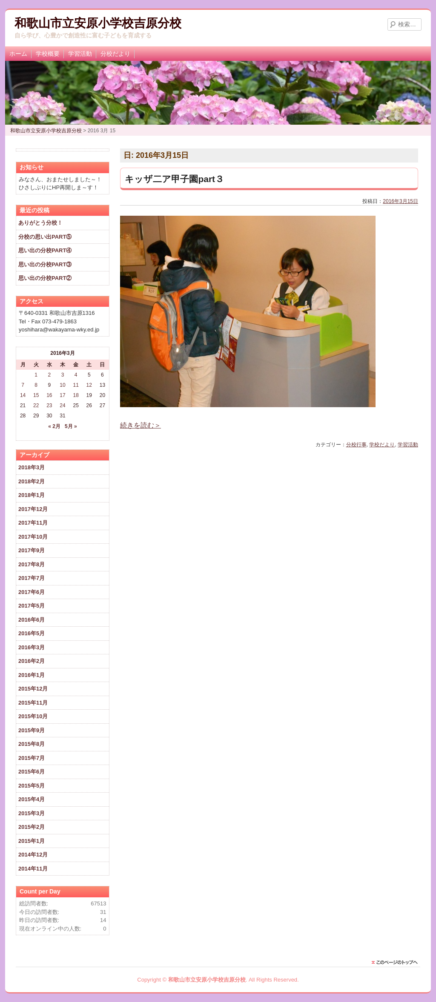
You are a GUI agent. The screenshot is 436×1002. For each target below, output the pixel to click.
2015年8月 (31, 744)
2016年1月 (31, 675)
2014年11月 (33, 868)
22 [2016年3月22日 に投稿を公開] (36, 405)
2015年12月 (33, 688)
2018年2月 (31, 481)
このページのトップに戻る (396, 962)
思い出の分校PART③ (45, 264)
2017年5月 (31, 605)
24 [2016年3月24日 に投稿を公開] (62, 405)
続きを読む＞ (140, 425)
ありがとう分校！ (40, 223)
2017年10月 (33, 537)
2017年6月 (31, 592)
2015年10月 (33, 716)
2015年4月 (31, 799)
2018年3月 (31, 467)
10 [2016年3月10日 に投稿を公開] (62, 385)
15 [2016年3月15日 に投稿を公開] (36, 395)
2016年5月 (31, 633)
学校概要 (48, 53)
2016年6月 (31, 620)
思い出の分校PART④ (45, 250)
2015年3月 (31, 813)
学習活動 (80, 53)
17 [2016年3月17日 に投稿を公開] (62, 395)
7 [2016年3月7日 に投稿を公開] (22, 385)
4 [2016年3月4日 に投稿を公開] (76, 375)
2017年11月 (33, 523)
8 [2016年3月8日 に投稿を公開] (35, 385)
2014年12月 (33, 854)
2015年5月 (31, 785)
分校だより (115, 53)
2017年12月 (33, 509)
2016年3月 (31, 647)
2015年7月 (31, 758)
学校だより (382, 445)
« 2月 (54, 426)
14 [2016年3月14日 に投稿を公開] (23, 395)
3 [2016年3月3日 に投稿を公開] (62, 375)
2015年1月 (31, 841)
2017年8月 (31, 564)
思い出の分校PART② (45, 278)
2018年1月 (31, 495)
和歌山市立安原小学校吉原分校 (97, 23)
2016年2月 (31, 661)
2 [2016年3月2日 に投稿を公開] (49, 375)
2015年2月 (31, 827)
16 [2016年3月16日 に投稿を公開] (49, 395)
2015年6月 (31, 771)
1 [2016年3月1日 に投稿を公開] (35, 375)
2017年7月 (31, 578)
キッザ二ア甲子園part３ (174, 179)
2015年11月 (33, 702)
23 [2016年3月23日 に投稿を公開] (49, 405)
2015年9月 (31, 730)
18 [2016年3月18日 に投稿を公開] (75, 395)
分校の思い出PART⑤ (45, 237)
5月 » (71, 426)
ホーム (18, 53)
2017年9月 (31, 550)
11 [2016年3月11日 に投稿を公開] (75, 385)
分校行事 (356, 445)
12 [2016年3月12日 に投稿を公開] (89, 385)
